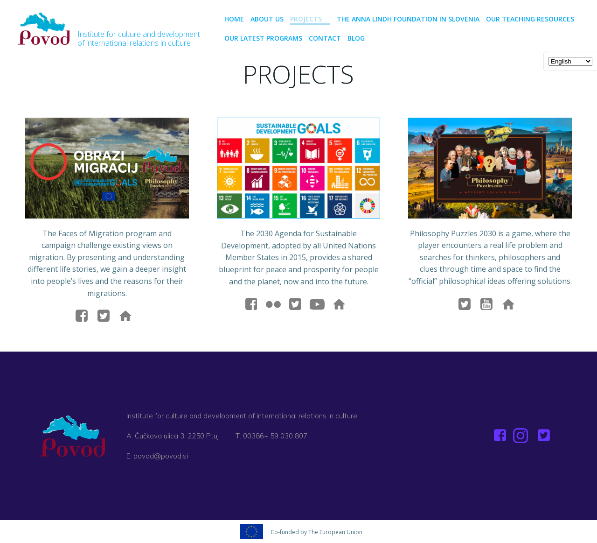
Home (234, 18)
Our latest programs (263, 38)
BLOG (356, 38)
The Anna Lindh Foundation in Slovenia (408, 18)
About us (267, 18)
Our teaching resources (530, 18)
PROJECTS (310, 18)
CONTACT (325, 38)
